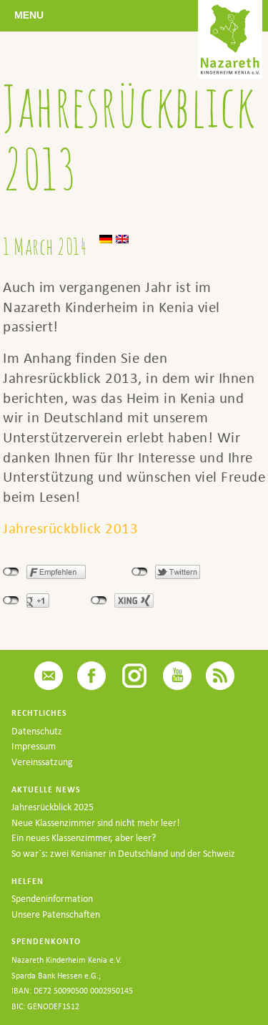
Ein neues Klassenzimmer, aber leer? (83, 837)
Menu (29, 15)
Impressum (33, 746)
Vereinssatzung (42, 762)
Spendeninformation (52, 898)
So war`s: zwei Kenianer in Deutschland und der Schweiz (123, 853)
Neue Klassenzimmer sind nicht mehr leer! (95, 822)
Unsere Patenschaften (55, 914)
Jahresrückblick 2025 (52, 807)
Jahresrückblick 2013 (70, 528)
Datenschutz (36, 731)
